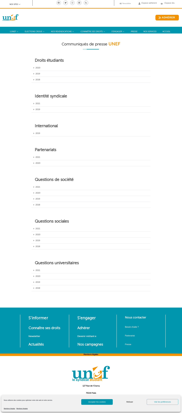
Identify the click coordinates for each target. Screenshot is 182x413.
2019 (38, 73)
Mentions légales (9, 408)
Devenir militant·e (86, 336)
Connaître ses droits (44, 328)
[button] (139, 3)
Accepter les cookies (97, 402)
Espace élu (170, 3)
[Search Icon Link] (90, 40)
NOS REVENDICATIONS (62, 32)
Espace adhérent (149, 3)
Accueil (167, 32)
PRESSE (134, 32)
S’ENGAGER (118, 32)
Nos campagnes (90, 344)
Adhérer (83, 328)
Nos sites (15, 5)
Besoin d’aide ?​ (132, 327)
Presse (128, 344)
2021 (38, 103)
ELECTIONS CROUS (34, 32)
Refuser (129, 402)
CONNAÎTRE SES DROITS (92, 32)
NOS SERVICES (150, 32)
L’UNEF (13, 32)
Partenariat (130, 336)
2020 (38, 68)
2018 (38, 79)
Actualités (36, 344)
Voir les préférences (162, 402)
